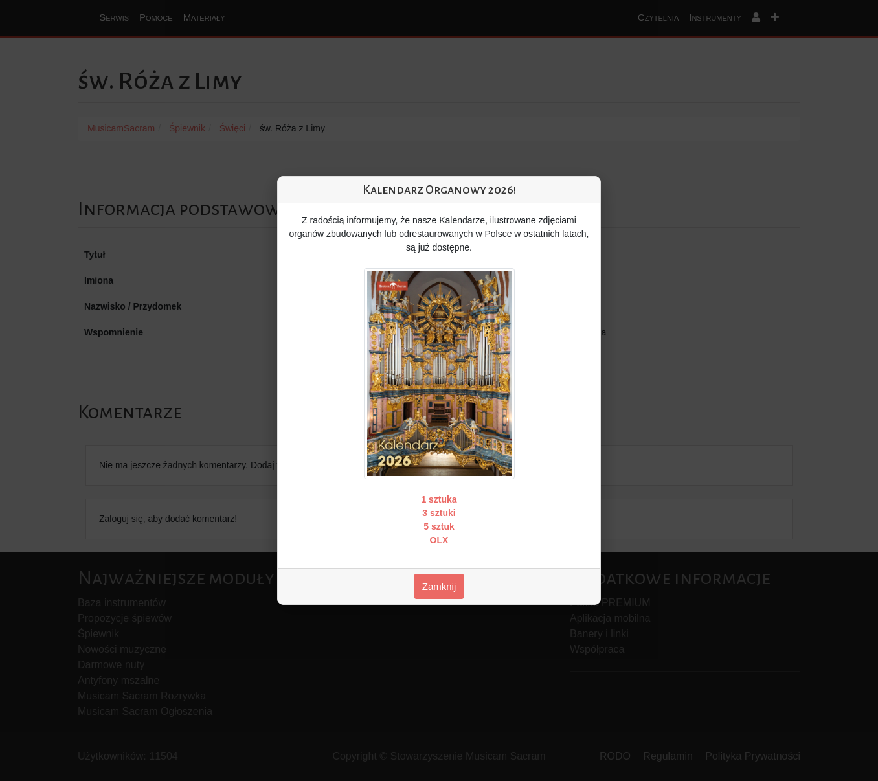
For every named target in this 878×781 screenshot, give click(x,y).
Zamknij (439, 586)
